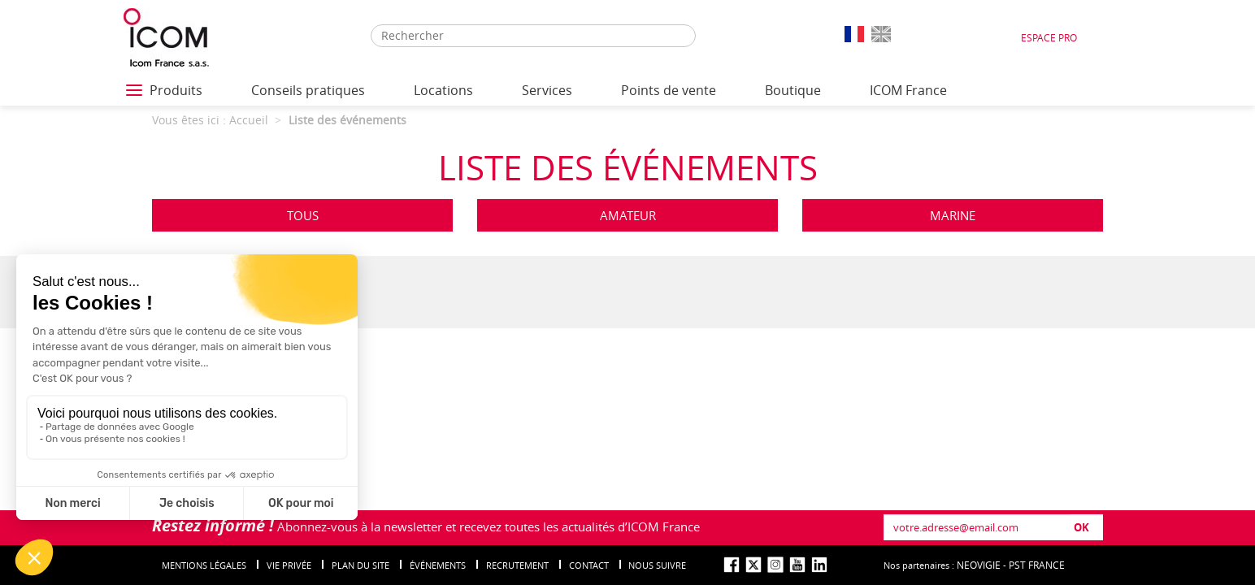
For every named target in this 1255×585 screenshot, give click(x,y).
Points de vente (668, 90)
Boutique (793, 90)
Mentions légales (204, 565)
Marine (952, 215)
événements (438, 565)
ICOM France (908, 90)
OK (1081, 527)
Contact (589, 565)
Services (547, 90)
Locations (443, 90)
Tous (303, 215)
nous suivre (657, 565)
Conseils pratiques (308, 90)
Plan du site (360, 565)
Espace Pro (1049, 37)
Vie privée (289, 565)
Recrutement (517, 565)
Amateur (628, 215)
